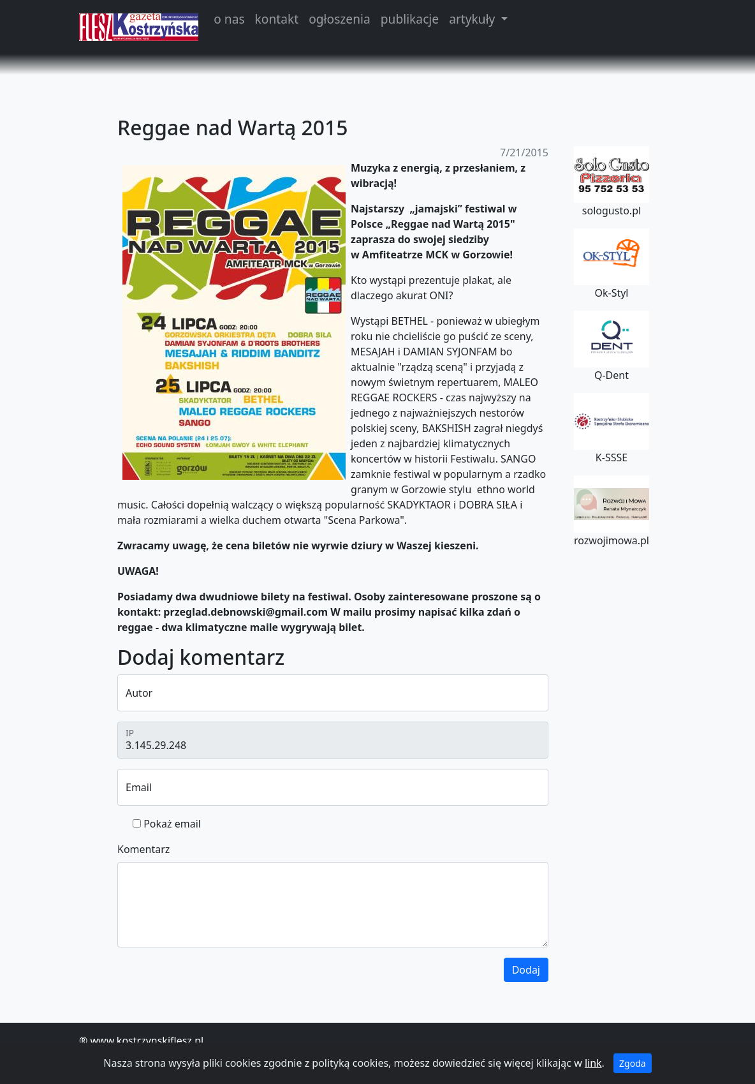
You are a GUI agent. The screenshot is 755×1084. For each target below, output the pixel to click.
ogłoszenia (339, 18)
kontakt (277, 18)
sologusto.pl (611, 182)
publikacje (410, 18)
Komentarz (143, 849)
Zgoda (632, 1063)
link (593, 1063)
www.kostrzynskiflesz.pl (146, 1041)
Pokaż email (172, 824)
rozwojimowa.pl (611, 511)
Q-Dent (611, 346)
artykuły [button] (473, 18)
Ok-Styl (611, 264)
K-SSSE (611, 428)
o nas (229, 18)
